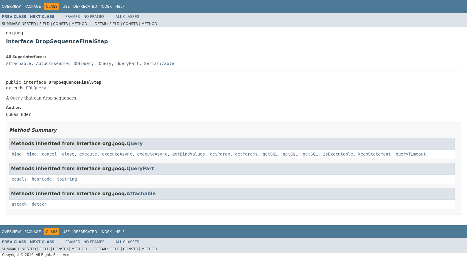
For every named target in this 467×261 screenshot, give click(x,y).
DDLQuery (84, 63)
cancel (49, 154)
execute (88, 154)
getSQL (270, 154)
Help (119, 6)
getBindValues (188, 154)
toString (67, 179)
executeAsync (117, 154)
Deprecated (85, 6)
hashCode (42, 179)
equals (19, 179)
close (68, 154)
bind (17, 154)
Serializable (159, 63)
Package (32, 6)
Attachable (18, 63)
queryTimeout (411, 154)
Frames (73, 17)
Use (66, 6)
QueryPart (127, 63)
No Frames (94, 17)
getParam (220, 154)
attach (19, 204)
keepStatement (374, 154)
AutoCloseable (52, 63)
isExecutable (338, 154)
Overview (11, 6)
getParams (246, 154)
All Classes (127, 17)
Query (105, 63)
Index (106, 6)
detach (39, 204)
